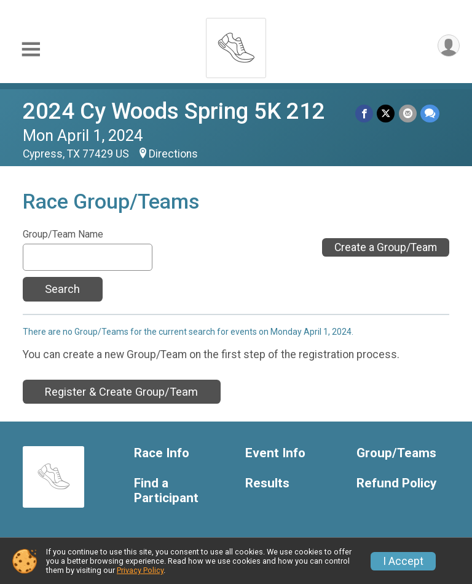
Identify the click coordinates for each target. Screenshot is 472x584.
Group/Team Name (63, 234)
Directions (173, 154)
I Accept (403, 561)
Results (267, 483)
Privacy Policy (140, 570)
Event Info (275, 453)
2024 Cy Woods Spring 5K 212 (174, 111)
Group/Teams (396, 453)
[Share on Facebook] (365, 113)
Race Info (161, 453)
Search (62, 288)
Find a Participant (166, 490)
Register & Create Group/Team (121, 391)
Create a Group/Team (385, 247)
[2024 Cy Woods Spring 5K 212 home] (236, 44)
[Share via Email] (408, 113)
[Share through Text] (429, 113)
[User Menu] (448, 45)
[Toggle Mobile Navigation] (30, 49)
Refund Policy (396, 483)
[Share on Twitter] (386, 113)
